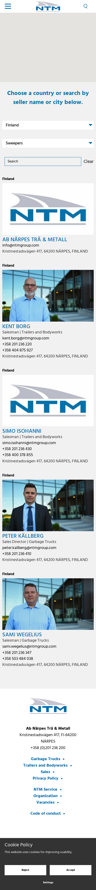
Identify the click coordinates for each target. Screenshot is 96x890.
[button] (51, 45)
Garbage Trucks (45, 759)
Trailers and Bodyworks (45, 765)
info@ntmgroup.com (20, 245)
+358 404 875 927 (17, 350)
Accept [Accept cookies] (70, 870)
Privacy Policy (45, 778)
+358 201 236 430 (17, 449)
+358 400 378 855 (17, 455)
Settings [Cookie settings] (48, 882)
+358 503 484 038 (17, 658)
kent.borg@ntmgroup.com (25, 338)
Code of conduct (45, 813)
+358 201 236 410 (16, 554)
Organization (45, 796)
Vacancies (45, 802)
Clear (89, 161)
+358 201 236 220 (17, 344)
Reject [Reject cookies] (25, 870)
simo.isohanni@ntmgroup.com (29, 443)
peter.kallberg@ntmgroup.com (29, 548)
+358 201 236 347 (16, 652)
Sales (45, 772)
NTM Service (45, 789)
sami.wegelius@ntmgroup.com (29, 646)
